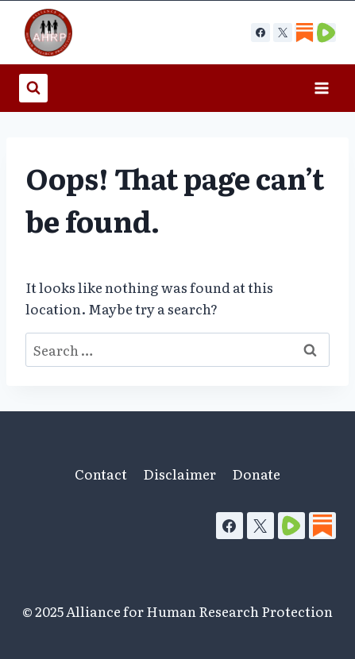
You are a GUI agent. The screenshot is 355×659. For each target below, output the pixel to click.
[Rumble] (291, 525)
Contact (101, 474)
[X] (282, 32)
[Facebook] (260, 32)
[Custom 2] (326, 32)
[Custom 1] (304, 32)
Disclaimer (179, 474)
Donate (256, 474)
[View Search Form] (33, 88)
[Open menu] (321, 87)
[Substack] (322, 525)
